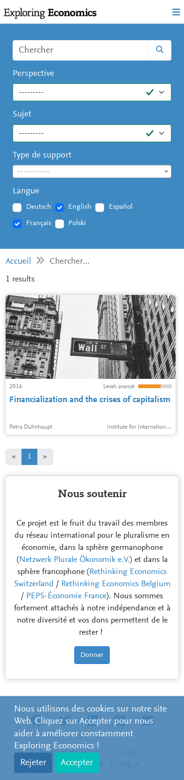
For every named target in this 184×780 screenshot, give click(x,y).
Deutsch (38, 207)
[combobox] (92, 171)
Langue (26, 191)
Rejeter (33, 762)
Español (121, 207)
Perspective (33, 73)
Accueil (18, 261)
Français (38, 223)
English (80, 207)
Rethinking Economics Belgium (115, 584)
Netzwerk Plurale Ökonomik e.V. (74, 560)
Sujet (22, 114)
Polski (77, 223)
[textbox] (92, 171)
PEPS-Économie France (66, 596)
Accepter (77, 762)
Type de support (42, 155)
